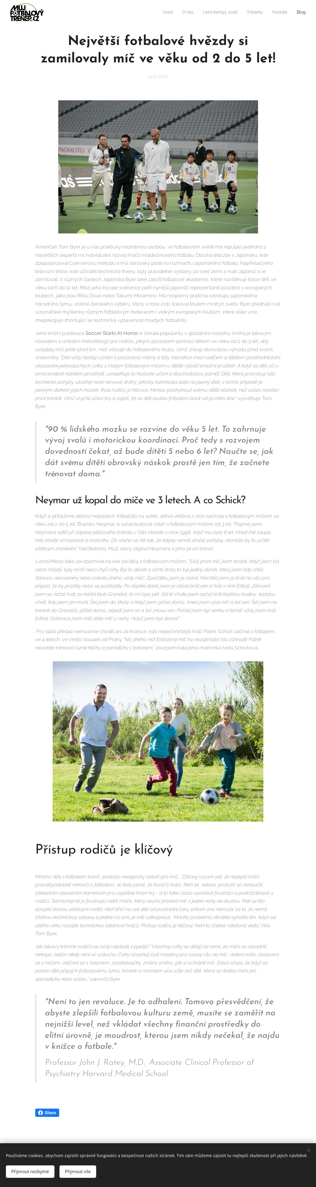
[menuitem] (158, 12)
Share (47, 1112)
